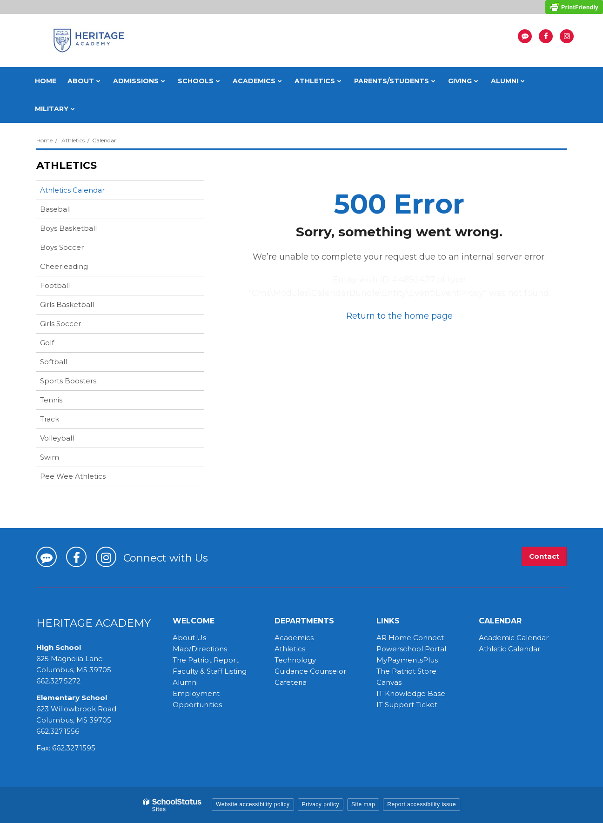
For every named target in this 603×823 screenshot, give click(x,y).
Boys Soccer (62, 247)
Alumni (185, 682)
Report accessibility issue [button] (421, 804)
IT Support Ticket (406, 704)
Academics (294, 637)
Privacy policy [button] (320, 804)
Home (44, 140)
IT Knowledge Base (410, 693)
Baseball (55, 209)
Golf (47, 342)
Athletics (73, 140)
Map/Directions (200, 648)
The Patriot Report (206, 660)
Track (49, 419)
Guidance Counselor (310, 671)
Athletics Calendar (72, 190)
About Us (189, 637)
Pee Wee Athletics (73, 476)
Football (55, 285)
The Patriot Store (406, 671)
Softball (53, 361)
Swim (49, 457)
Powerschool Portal (411, 648)
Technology (295, 660)
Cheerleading (64, 266)
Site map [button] (363, 804)
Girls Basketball (67, 304)
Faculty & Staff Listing (210, 671)
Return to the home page (399, 316)
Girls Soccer (60, 323)
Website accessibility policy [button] (253, 804)
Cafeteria (291, 682)
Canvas (389, 682)
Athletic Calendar (509, 648)
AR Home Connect (410, 637)
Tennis (51, 399)
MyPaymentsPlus (407, 660)
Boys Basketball (68, 228)
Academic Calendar (514, 637)
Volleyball (57, 438)
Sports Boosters (68, 380)
